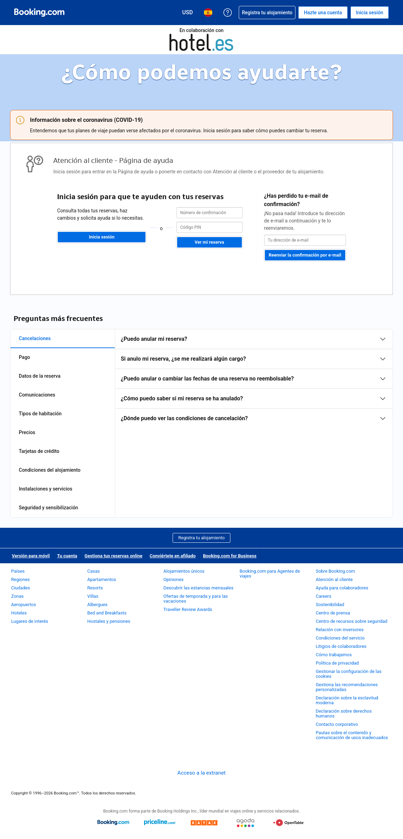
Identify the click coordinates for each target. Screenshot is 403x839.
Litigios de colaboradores (341, 646)
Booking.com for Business (229, 555)
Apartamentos (101, 579)
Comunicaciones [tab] (37, 395)
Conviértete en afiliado (173, 555)
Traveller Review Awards (188, 609)
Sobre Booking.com (335, 571)
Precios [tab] (27, 432)
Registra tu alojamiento (201, 537)
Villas (92, 596)
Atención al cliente (334, 579)
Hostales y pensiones (109, 621)
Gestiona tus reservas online (113, 555)
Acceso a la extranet (201, 773)
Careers (323, 596)
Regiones (20, 579)
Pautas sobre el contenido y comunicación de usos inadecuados (352, 735)
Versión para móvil (31, 555)
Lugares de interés (29, 621)
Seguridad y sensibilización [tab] (48, 507)
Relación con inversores (339, 629)
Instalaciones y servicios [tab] (45, 489)
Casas (93, 571)
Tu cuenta (67, 555)
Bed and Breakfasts (107, 612)
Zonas (17, 596)
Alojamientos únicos (184, 571)
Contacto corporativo (337, 724)
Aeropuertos (23, 604)
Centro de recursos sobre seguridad (351, 621)
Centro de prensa (333, 612)
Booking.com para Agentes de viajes (269, 574)
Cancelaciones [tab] (35, 338)
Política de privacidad (337, 663)
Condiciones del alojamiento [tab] (49, 470)
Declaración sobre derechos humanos (344, 713)
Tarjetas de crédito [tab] (39, 451)
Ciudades (20, 587)
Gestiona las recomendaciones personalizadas (347, 687)
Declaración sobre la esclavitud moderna (347, 700)
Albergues (97, 604)
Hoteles (19, 612)
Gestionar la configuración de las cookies (348, 674)
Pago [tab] (24, 357)
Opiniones (174, 579)
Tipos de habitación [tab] (40, 413)
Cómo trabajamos (333, 654)
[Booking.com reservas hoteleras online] (39, 12)
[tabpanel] (254, 378)
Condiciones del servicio (340, 638)
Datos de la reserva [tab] (40, 376)
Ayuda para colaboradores (342, 587)
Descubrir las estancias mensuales (199, 587)
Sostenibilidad (330, 604)
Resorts (95, 587)
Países (18, 571)
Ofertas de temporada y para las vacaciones (196, 599)
